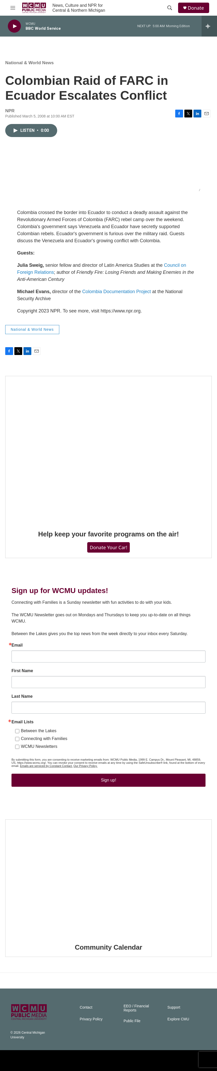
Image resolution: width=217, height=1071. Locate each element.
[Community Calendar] (108, 878)
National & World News (29, 62)
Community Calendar (108, 947)
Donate (196, 8)
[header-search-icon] (170, 7)
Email (17, 645)
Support (173, 1007)
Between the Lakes (38, 731)
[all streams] (209, 26)
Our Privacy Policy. (85, 765)
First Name (22, 671)
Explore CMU (178, 1019)
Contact (86, 1007)
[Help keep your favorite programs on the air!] (108, 449)
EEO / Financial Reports (136, 1008)
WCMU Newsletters (39, 746)
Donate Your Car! (108, 547)
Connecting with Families (44, 738)
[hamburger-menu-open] (13, 8)
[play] (14, 26)
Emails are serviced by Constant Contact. (46, 765)
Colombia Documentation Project (116, 291)
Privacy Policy (91, 1019)
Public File (132, 1021)
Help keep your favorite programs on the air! (108, 534)
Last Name (22, 696)
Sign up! (108, 780)
